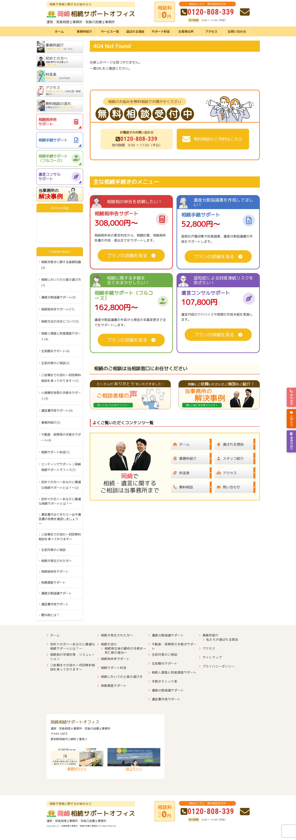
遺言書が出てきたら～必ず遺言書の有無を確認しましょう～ (60, 519)
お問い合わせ (237, 31)
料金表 (180, 473)
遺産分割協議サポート (56, 593)
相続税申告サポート (55, 571)
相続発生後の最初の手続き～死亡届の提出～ (125, 650)
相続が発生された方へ (56, 561)
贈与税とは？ (50, 615)
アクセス (211, 31)
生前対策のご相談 (53, 550)
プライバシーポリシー (219, 666)
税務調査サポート (53, 582)
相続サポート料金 (114, 668)
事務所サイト (77, 759)
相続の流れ (109, 644)
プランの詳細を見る (127, 255)
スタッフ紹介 (229, 458)
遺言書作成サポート (55, 604)
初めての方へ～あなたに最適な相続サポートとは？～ (60, 501)
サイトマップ (212, 657)
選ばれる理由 (135, 31)
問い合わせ (227, 487)
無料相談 (182, 487)
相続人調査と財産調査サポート (174, 672)
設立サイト (133, 759)
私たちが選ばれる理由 (222, 639)
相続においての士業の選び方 (122, 677)
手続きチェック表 (164, 681)
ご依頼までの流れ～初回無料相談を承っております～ (60, 536)
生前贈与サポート (164, 663)
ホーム (59, 31)
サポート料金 (161, 31)
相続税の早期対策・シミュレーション (72, 656)
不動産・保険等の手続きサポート (174, 646)
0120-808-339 (207, 12)
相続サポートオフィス (91, 14)
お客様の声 (186, 31)
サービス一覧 (110, 31)
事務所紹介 (84, 31)
